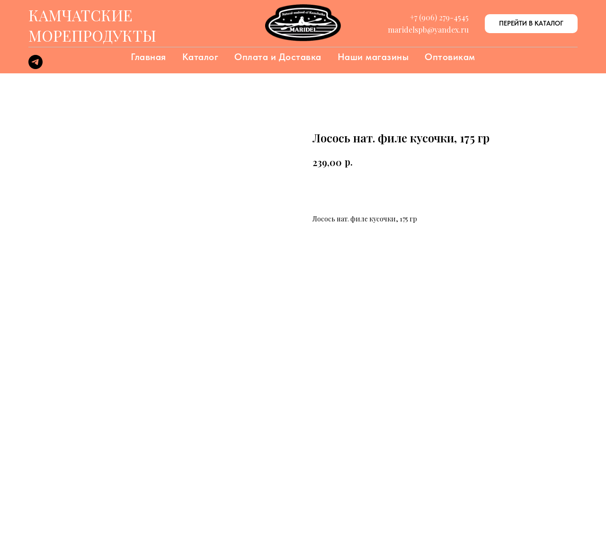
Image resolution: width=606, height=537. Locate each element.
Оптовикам (450, 56)
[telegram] (35, 66)
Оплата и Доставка (277, 56)
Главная (148, 56)
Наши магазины (373, 56)
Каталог (200, 56)
